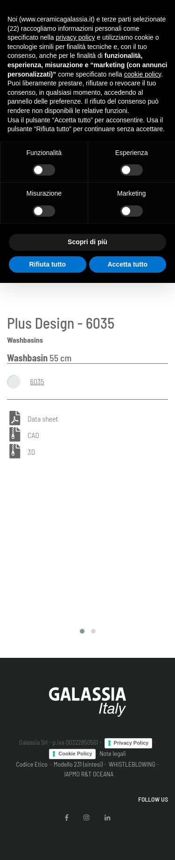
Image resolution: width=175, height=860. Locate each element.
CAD (33, 435)
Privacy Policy (131, 743)
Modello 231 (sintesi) (78, 764)
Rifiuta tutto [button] (47, 264)
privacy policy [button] (75, 37)
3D (31, 452)
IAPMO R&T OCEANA (88, 774)
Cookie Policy (75, 753)
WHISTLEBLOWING (132, 764)
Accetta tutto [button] (127, 264)
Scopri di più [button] (87, 242)
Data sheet (43, 418)
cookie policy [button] (142, 74)
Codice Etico (31, 764)
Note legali (112, 753)
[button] (82, 631)
